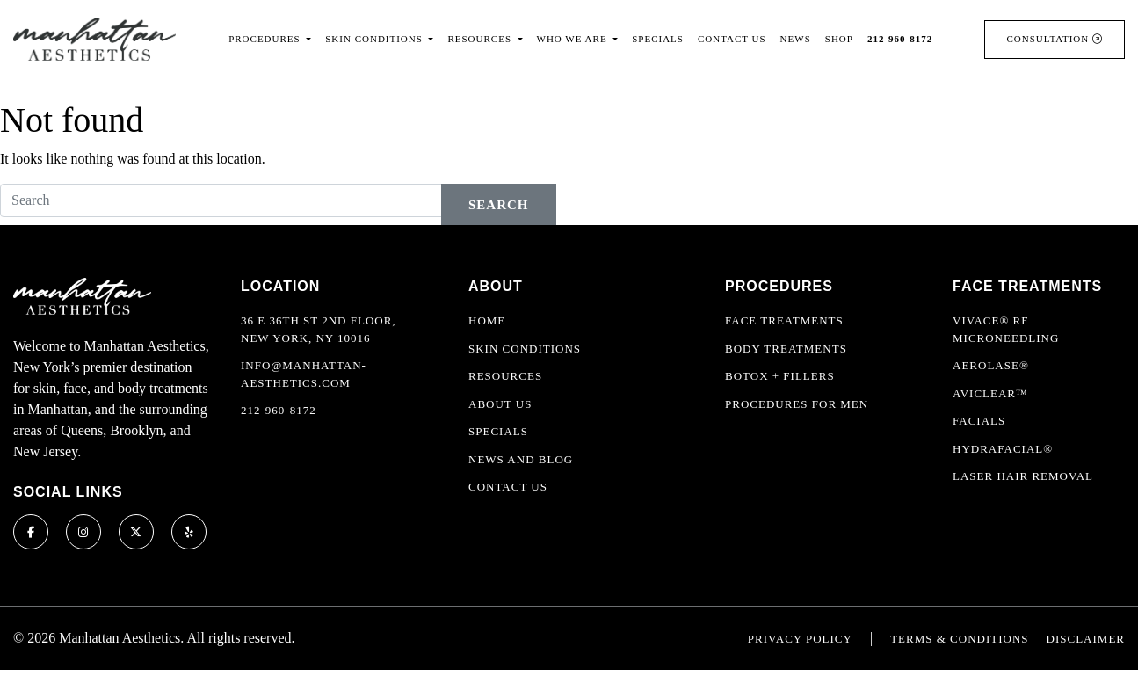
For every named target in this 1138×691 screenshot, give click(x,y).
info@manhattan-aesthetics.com (303, 374)
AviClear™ (990, 393)
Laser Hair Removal (1023, 476)
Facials (979, 420)
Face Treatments (784, 320)
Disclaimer (1086, 638)
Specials (658, 38)
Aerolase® (991, 365)
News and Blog (520, 459)
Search (498, 205)
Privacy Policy (800, 638)
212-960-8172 (278, 410)
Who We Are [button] (574, 38)
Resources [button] (480, 38)
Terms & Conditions (959, 638)
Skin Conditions (524, 348)
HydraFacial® (1003, 448)
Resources (505, 375)
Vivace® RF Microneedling (1006, 329)
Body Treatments (786, 348)
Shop (839, 38)
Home (486, 320)
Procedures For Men (796, 404)
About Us (500, 404)
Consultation (1054, 38)
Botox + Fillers (780, 375)
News (795, 38)
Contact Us (732, 38)
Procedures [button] (265, 38)
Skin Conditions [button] (375, 38)
